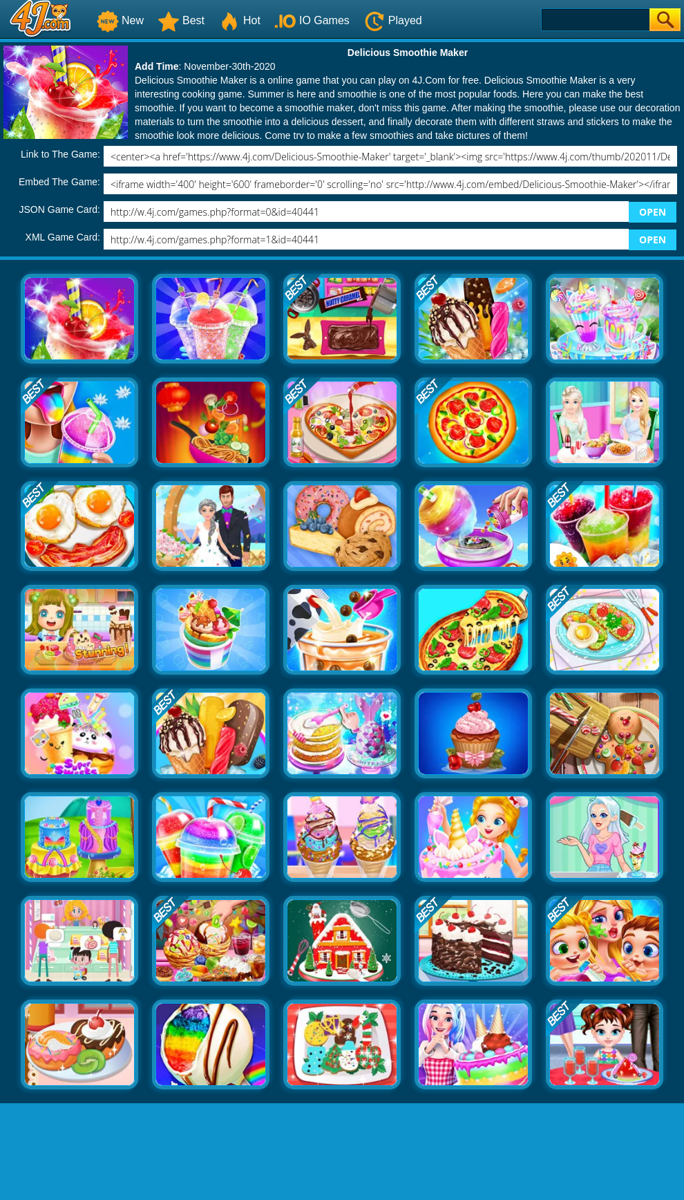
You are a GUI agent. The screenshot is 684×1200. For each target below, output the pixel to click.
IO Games (312, 20)
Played (392, 20)
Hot (239, 20)
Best (181, 20)
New (120, 20)
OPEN (652, 211)
